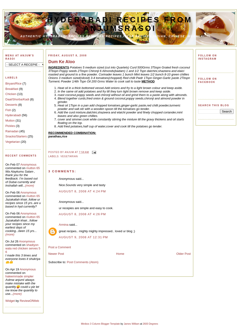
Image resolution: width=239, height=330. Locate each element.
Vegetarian (12, 141)
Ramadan (11, 131)
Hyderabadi (13, 115)
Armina (63, 224)
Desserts (11, 104)
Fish (8, 110)
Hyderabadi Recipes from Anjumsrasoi (120, 24)
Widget (10, 301)
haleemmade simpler (19, 276)
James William (131, 324)
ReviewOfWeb (29, 301)
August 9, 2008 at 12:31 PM (83, 237)
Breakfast (11, 89)
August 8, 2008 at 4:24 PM (82, 191)
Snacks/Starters (16, 136)
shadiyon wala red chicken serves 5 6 (22, 248)
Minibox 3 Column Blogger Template (100, 324)
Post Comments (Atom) (82, 262)
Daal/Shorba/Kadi (17, 99)
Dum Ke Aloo (61, 61)
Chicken (10, 94)
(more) (29, 185)
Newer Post (56, 253)
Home (120, 253)
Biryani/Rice (13, 83)
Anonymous (28, 164)
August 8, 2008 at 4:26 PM (82, 214)
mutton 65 (33, 168)
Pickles (10, 126)
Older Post (183, 253)
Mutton (10, 120)
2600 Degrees (150, 324)
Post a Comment (59, 247)
